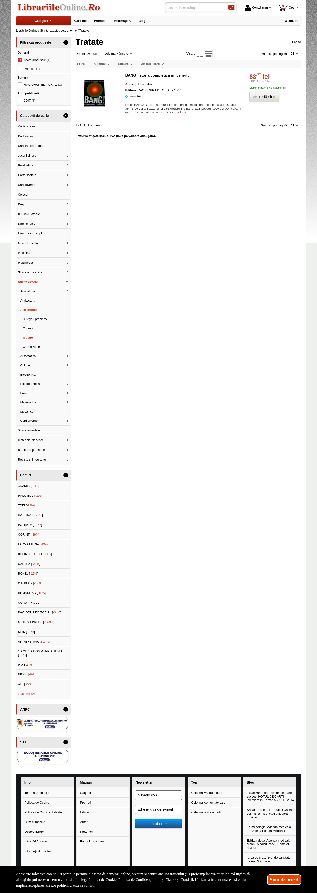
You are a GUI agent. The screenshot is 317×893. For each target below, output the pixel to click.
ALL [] (25, 684)
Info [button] (27, 782)
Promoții (86, 802)
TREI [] (26, 505)
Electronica (27, 374)
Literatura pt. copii (30, 233)
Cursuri (28, 328)
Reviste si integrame (32, 459)
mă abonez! (158, 824)
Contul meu (256, 8)
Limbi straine (26, 223)
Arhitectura (27, 300)
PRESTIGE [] (30, 495)
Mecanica (26, 411)
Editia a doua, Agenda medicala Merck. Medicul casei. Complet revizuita (268, 844)
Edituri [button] (25, 475)
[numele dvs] (158, 795)
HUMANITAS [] (32, 593)
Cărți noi (86, 793)
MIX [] (25, 664)
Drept (21, 204)
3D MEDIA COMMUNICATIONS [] (40, 653)
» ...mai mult (179, 112)
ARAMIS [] (28, 486)
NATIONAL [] (30, 515)
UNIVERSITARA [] (34, 641)
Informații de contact (38, 851)
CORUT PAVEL (28, 602)
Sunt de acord (284, 879)
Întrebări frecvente (37, 841)
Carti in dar (25, 136)
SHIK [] (26, 632)
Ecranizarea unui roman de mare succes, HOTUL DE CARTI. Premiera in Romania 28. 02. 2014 (270, 796)
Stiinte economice (30, 272)
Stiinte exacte (28, 282)
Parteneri (86, 831)
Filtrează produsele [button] (35, 42)
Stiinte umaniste (29, 430)
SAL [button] (23, 742)
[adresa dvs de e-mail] (158, 809)
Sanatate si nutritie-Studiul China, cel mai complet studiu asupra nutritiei (270, 813)
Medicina (24, 253)
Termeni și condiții (37, 793)
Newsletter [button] (144, 782)
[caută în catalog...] (195, 8)
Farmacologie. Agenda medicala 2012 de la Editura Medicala (269, 828)
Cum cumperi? (35, 822)
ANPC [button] (25, 709)
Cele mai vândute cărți (206, 793)
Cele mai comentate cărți (208, 802)
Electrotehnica (30, 384)
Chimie (25, 365)
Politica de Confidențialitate (43, 812)
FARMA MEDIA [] (33, 544)
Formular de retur (92, 841)
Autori (84, 822)
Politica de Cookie (37, 802)
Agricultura (27, 291)
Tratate (28, 337)
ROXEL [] (28, 573)
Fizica (24, 393)
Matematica (28, 402)
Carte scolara (27, 175)
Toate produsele (37, 60)
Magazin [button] (86, 782)
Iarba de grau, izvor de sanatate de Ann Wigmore (269, 859)
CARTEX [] (29, 564)
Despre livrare (34, 831)
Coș (286, 7)
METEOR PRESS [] (35, 622)
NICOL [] (26, 674)
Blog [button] (250, 782)
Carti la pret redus (30, 146)
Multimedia (25, 262)
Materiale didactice (30, 440)
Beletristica (25, 165)
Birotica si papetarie (31, 450)
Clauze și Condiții (179, 880)
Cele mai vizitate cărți (206, 812)
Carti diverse (26, 185)
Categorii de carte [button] (34, 115)
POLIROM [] (30, 525)
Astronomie (28, 310)
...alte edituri (26, 694)
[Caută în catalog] (231, 7)
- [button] (65, 42)
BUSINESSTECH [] (35, 554)
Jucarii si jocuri (28, 155)
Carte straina (26, 126)
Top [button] (194, 782)
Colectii (23, 194)
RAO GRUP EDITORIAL (43, 84)
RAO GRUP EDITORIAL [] (39, 612)
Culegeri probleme (35, 319)
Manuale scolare (29, 243)
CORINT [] (28, 534)
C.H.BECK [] (30, 583)
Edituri (84, 812)
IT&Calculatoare (29, 214)
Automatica (28, 356)
